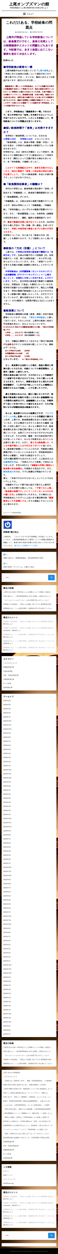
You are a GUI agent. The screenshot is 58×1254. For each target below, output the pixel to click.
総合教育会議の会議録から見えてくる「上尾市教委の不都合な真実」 (27, 1138)
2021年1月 (6, 961)
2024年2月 (7, 810)
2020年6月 (7, 989)
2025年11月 (7, 725)
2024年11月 (7, 774)
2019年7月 (7, 1034)
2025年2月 (7, 762)
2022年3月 (7, 904)
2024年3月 (7, 806)
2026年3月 (7, 709)
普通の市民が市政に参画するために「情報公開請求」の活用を (24, 1085)
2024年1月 (7, 814)
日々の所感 (7, 683)
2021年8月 (7, 932)
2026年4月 (7, 705)
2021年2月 (7, 957)
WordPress (45, 1251)
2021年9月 (7, 928)
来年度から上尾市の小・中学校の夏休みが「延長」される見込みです (27, 1121)
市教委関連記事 (8, 679)
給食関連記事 (7, 687)
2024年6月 (7, 794)
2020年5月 (7, 993)
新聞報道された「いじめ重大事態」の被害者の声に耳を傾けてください (27, 608)
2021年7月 (7, 937)
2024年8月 (7, 786)
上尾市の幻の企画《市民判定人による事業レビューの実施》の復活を (27, 592)
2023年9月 (7, 831)
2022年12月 (7, 867)
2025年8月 (7, 737)
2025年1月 (7, 766)
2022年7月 (7, 888)
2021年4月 (7, 949)
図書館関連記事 (8, 667)
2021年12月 (7, 916)
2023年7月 (7, 839)
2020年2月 (7, 1006)
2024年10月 (7, 778)
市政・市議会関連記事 (11, 675)
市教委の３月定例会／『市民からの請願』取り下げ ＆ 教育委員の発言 (27, 604)
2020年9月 (7, 977)
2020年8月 (7, 981)
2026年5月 (7, 701)
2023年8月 (7, 835)
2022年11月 (7, 871)
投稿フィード (7, 1175)
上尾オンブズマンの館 (29, 4)
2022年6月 (7, 892)
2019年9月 (7, 1026)
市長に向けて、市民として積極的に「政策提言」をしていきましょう (27, 1097)
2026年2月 (7, 713)
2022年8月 (7, 884)
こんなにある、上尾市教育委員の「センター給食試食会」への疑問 (26, 1105)
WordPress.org (8, 1183)
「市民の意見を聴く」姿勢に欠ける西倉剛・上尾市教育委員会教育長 (27, 1109)
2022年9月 (7, 880)
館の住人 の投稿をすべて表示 (26, 545)
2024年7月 (7, 790)
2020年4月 (7, 998)
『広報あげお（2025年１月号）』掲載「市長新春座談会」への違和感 (27, 1081)
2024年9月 (7, 782)
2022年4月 (7, 900)
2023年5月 (7, 847)
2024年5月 (7, 798)
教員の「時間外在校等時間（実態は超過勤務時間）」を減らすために (27, 1101)
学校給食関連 (16, 513)
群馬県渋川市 (9, 471)
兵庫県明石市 (9, 461)
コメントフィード (9, 1179)
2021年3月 (7, 953)
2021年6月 (7, 941)
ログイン (6, 1171)
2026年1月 (7, 717)
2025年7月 (7, 741)
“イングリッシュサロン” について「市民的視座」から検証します (25, 1129)
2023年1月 (7, 863)
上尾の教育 (43, 70)
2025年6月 (7, 745)
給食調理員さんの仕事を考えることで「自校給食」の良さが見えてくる (27, 1125)
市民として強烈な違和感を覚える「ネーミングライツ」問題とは (25, 1093)
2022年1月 (7, 912)
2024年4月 (7, 802)
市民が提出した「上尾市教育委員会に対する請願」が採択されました (27, 596)
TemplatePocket (28, 1251)
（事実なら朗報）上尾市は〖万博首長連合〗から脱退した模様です (26, 1117)
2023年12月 (7, 819)
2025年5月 (7, 749)
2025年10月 (7, 729)
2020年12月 (7, 965)
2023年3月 (7, 855)
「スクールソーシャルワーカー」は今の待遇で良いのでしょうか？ (26, 600)
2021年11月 (7, 920)
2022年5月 (7, 896)
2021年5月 (7, 945)
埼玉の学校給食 (37, 317)
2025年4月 (7, 753)
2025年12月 (7, 721)
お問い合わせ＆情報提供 (11, 1073)
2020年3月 (7, 1002)
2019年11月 (7, 1018)
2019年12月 (7, 1014)
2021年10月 (7, 924)
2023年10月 (7, 827)
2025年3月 (7, 757)
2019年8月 (7, 1030)
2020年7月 (7, 985)
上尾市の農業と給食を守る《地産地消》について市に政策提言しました (27, 1089)
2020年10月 (7, 973)
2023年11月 (7, 823)
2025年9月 (7, 733)
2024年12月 (7, 770)
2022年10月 (7, 876)
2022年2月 (7, 908)
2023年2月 (7, 859)
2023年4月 (7, 851)
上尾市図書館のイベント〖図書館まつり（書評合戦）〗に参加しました (27, 1113)
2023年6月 (7, 843)
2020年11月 (7, 969)
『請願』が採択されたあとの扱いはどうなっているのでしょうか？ (26, 1134)
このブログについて (10, 663)
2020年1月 (7, 1010)
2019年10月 (7, 1022)
